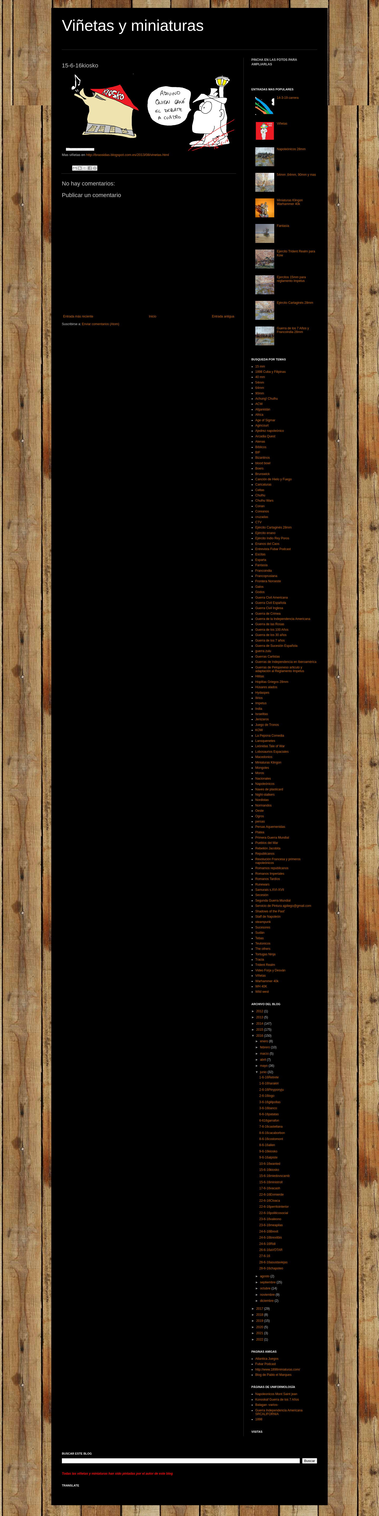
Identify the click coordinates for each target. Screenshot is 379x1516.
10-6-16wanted (269, 1164)
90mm (259, 393)
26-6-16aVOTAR (270, 1250)
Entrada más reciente (78, 316)
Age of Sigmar (265, 420)
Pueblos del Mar (266, 843)
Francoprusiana (266, 576)
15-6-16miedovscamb (274, 1176)
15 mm (260, 366)
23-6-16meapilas (271, 1225)
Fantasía (283, 226)
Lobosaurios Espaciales (272, 752)
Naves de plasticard (269, 789)
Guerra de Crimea (268, 613)
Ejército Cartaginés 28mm (295, 303)
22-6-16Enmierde (271, 1194)
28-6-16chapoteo (271, 1268)
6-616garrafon (269, 1120)
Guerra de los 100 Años (271, 630)
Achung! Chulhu (266, 398)
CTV (258, 522)
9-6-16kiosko (268, 1151)
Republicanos (265, 853)
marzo (265, 1053)
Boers (259, 468)
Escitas (260, 554)
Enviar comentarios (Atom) (100, 324)
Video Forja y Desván (270, 970)
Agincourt (262, 425)
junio (264, 1072)
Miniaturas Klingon (268, 762)
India (258, 709)
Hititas (259, 676)
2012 (260, 1011)
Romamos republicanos (271, 868)
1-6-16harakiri (269, 1083)
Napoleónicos (265, 784)
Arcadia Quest (265, 436)
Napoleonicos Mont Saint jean (276, 1394)
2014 (260, 1023)
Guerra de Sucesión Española (276, 646)
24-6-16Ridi (267, 1244)
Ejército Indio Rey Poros (272, 538)
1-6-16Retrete (269, 1077)
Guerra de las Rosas (269, 624)
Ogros (259, 816)
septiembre (268, 1282)
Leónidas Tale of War (270, 746)
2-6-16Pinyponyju (271, 1090)
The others (262, 949)
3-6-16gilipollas (270, 1102)
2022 (260, 1339)
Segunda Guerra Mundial (273, 900)
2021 (260, 1333)
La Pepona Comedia (269, 735)
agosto (265, 1276)
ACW (259, 404)
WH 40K (261, 986)
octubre (265, 1288)
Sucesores (262, 927)
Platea (259, 832)
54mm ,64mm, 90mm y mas (296, 175)
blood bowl (262, 463)
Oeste (259, 811)
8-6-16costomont (271, 1139)
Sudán (260, 933)
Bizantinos (262, 457)
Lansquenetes (265, 741)
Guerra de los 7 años (270, 640)
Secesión (261, 895)
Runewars (262, 884)
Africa (259, 415)
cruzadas (261, 517)
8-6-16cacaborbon (272, 1133)
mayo (264, 1066)
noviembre (268, 1295)
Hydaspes (262, 693)
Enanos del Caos (267, 544)
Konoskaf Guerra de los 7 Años (277, 1399)
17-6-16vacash (269, 1188)
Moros (259, 773)
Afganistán (262, 409)
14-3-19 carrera (288, 98)
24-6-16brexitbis (270, 1237)
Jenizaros (262, 719)
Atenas (260, 441)
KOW (259, 730)
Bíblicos (260, 447)
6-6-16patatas (269, 1114)
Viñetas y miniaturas (133, 25)
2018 (260, 1315)
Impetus (261, 703)
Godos (260, 592)
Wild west (262, 992)
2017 (260, 1308)
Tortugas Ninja (265, 954)
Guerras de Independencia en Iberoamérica (285, 662)
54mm (259, 382)
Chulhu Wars (264, 500)
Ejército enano (265, 533)
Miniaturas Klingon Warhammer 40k (290, 202)
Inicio (152, 316)
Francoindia (263, 571)
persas (260, 821)
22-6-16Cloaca (269, 1200)
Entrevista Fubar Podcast (273, 549)
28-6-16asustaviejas (273, 1262)
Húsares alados (266, 687)
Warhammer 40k (266, 981)
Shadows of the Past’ (270, 911)
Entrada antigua (223, 316)
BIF (257, 452)
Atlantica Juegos (266, 1359)
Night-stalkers (265, 794)
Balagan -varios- (266, 1405)
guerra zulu (263, 651)
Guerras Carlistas (267, 656)
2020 (260, 1327)
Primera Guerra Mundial (272, 837)
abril (263, 1060)
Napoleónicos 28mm (291, 149)
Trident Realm (265, 965)
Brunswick (262, 474)
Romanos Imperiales (269, 874)
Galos (259, 587)
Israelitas (261, 714)
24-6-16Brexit (268, 1231)
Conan (260, 506)
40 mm (260, 377)
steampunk (263, 922)
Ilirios (259, 698)
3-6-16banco (268, 1108)
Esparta (260, 560)
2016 (260, 1036)
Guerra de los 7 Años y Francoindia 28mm (293, 330)
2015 (260, 1029)
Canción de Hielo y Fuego (273, 479)
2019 (260, 1321)
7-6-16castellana (271, 1126)
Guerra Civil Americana (271, 597)
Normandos (263, 805)
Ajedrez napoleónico (269, 431)
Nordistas (262, 800)
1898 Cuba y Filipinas (270, 372)
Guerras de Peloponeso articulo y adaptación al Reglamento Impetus (279, 669)
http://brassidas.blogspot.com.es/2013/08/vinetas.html (127, 155)
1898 (258, 1419)
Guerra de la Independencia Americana (282, 619)
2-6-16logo (266, 1096)
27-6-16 (264, 1256)
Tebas (259, 938)
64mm (259, 388)
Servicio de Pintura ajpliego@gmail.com (283, 906)
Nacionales (263, 778)
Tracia (259, 959)
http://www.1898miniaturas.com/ (277, 1369)
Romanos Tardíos (267, 879)
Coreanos (262, 511)
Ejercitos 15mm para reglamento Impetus (291, 279)
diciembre (267, 1301)
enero (264, 1041)
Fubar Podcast (265, 1364)
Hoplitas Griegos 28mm (271, 682)
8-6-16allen (267, 1145)
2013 (260, 1017)
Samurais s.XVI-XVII (269, 890)
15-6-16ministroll (271, 1182)
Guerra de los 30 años (271, 635)
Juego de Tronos (267, 725)
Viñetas (282, 123)
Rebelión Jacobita (267, 848)
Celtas (259, 490)
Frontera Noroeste (268, 581)
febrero (265, 1047)
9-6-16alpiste (268, 1157)
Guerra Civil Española (270, 603)
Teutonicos (262, 943)
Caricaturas (263, 484)
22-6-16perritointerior (274, 1207)
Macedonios (263, 757)
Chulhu (260, 495)
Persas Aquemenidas (270, 827)
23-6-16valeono (270, 1219)
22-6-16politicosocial (273, 1213)
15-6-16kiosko (269, 1170)
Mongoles (262, 768)
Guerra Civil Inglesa (269, 608)
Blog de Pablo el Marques (273, 1375)
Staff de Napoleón (268, 916)
